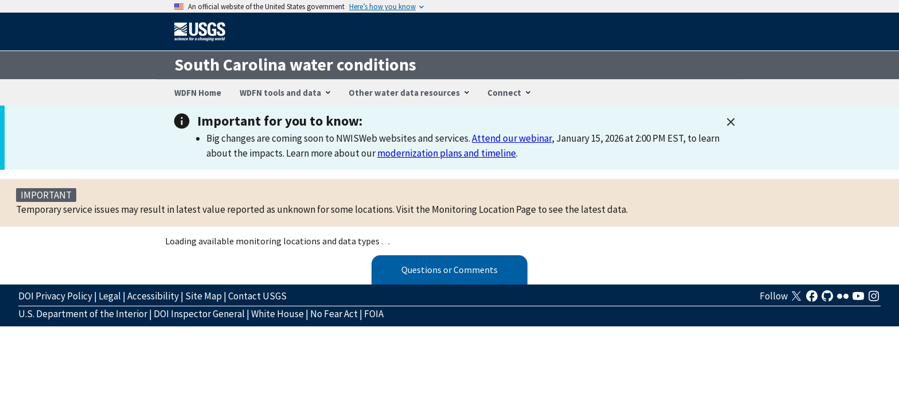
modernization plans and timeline (446, 153)
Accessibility (153, 296)
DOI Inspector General (199, 313)
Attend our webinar (512, 138)
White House (277, 313)
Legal (110, 296)
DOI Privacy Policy (55, 296)
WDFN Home (197, 92)
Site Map (203, 296)
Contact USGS (257, 296)
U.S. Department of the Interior (82, 313)
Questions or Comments (449, 269)
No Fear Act (334, 313)
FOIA (374, 313)
